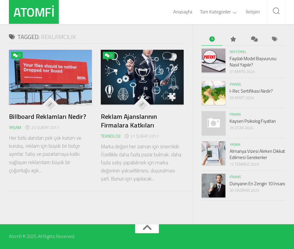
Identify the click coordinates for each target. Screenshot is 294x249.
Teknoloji (110, 136)
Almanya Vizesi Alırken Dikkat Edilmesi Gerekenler (257, 154)
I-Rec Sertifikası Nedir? (251, 91)
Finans (235, 84)
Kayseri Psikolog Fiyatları (253, 121)
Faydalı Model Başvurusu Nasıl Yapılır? (253, 61)
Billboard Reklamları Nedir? (47, 116)
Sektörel (238, 52)
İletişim (253, 12)
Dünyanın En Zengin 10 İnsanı (257, 183)
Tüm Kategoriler (215, 12)
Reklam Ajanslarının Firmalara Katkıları (129, 120)
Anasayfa (182, 12)
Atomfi (33, 11)
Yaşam (15, 127)
